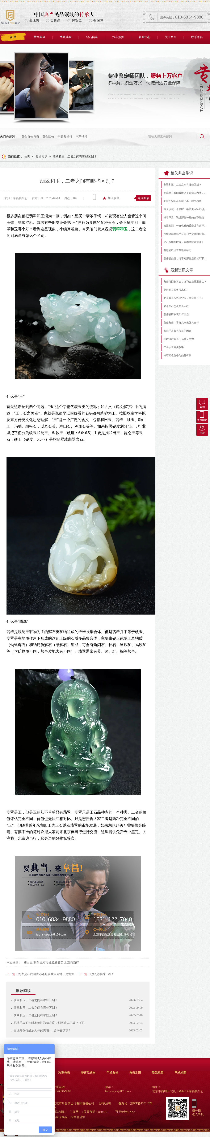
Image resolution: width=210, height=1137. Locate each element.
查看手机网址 (94, 197)
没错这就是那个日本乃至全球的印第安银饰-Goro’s (186, 233)
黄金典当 (39, 37)
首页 (27, 156)
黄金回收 (48, 136)
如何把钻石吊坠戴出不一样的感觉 (182, 201)
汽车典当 (64, 1072)
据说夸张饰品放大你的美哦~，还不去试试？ (42, 1030)
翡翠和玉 (119, 229)
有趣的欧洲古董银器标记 (177, 250)
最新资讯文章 (178, 270)
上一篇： (12, 974)
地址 (202, 429)
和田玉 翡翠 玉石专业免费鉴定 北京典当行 (51, 962)
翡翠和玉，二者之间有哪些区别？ (75, 156)
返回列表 (144, 198)
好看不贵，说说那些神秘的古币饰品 (184, 217)
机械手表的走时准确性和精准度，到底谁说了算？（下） (50, 1022)
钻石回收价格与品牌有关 (177, 355)
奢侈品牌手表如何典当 (176, 314)
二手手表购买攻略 (174, 347)
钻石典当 (92, 37)
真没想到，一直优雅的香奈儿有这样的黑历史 (186, 225)
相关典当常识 (178, 173)
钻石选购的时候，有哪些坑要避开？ (184, 242)
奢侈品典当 (88, 1072)
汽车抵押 (118, 37)
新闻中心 (144, 37)
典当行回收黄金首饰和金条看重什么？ (185, 281)
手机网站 (202, 416)
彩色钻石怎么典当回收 (176, 306)
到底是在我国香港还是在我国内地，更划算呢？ (49, 974)
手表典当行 (65, 136)
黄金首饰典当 (30, 136)
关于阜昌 (171, 37)
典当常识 (41, 156)
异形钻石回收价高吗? (175, 289)
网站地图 (180, 1072)
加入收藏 (113, 198)
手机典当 (112, 1072)
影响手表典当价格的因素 (177, 330)
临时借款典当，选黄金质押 (179, 339)
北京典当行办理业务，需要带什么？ (184, 298)
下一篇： (84, 974)
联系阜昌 (197, 37)
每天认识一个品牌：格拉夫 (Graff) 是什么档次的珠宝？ (186, 209)
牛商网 (74, 1111)
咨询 (202, 403)
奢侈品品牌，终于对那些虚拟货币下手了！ (186, 258)
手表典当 (66, 37)
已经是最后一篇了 (102, 974)
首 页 (13, 37)
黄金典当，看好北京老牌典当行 (181, 322)
